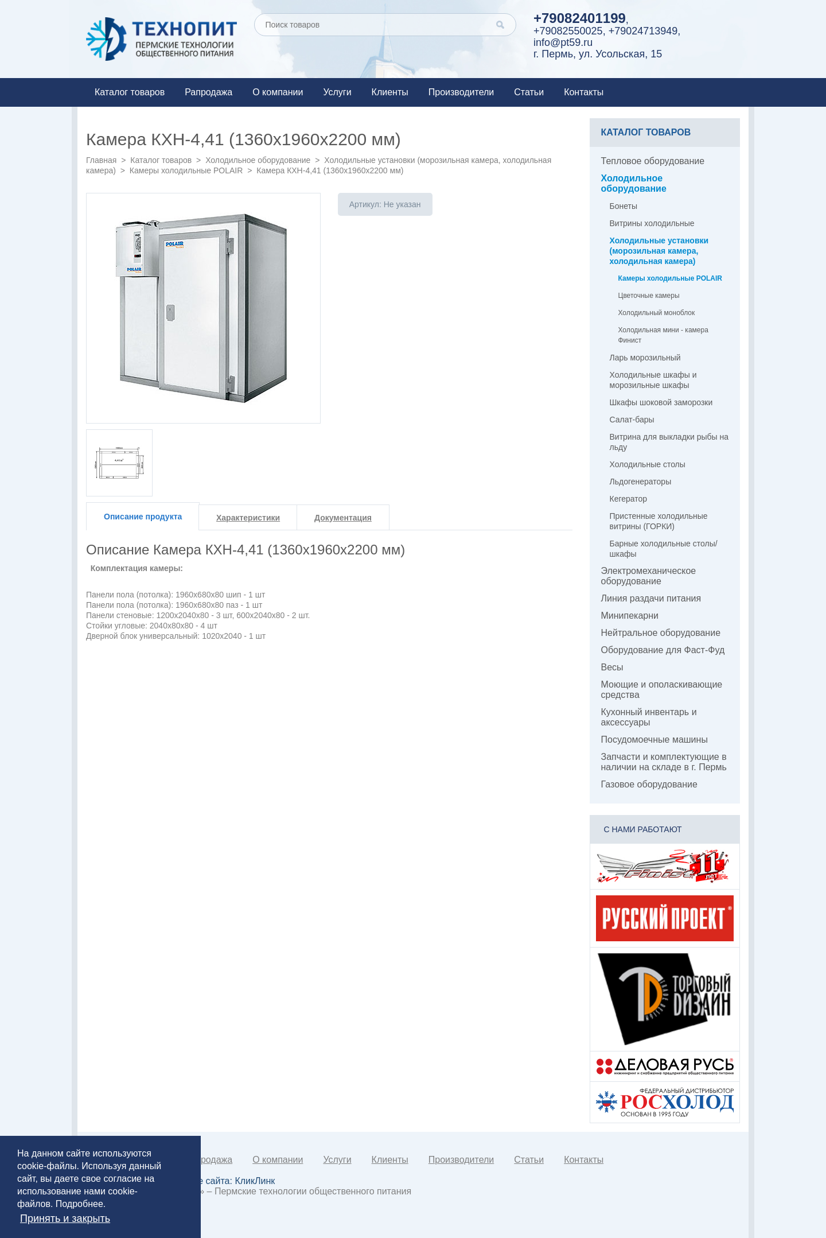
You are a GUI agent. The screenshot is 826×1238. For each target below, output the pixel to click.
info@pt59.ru (563, 42)
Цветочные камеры (649, 296)
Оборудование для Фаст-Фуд (663, 650)
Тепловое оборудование (653, 161)
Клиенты (390, 92)
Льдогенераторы (641, 481)
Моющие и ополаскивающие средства (662, 690)
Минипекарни (630, 615)
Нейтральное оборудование (661, 633)
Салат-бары (632, 419)
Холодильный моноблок (656, 313)
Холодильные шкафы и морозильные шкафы (653, 380)
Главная (101, 160)
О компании (277, 92)
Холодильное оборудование (257, 160)
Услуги (337, 92)
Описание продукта (143, 516)
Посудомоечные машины (654, 739)
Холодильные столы (647, 464)
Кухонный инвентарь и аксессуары (649, 717)
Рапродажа (208, 92)
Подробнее (79, 1204)
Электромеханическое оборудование (648, 576)
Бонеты (624, 206)
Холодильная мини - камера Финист (663, 335)
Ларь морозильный (645, 357)
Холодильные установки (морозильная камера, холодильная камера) (659, 251)
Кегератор (629, 498)
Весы (612, 667)
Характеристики (248, 517)
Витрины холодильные (652, 223)
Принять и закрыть (65, 1218)
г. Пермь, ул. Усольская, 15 (597, 54)
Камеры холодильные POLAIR (186, 170)
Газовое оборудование (649, 784)
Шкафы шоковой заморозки (661, 402)
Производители (461, 92)
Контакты (583, 92)
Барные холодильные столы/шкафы (664, 548)
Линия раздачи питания (651, 598)
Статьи (529, 92)
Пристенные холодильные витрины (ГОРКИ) (659, 521)
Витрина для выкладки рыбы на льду (669, 442)
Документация (343, 517)
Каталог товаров (130, 92)
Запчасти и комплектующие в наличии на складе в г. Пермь (664, 762)
